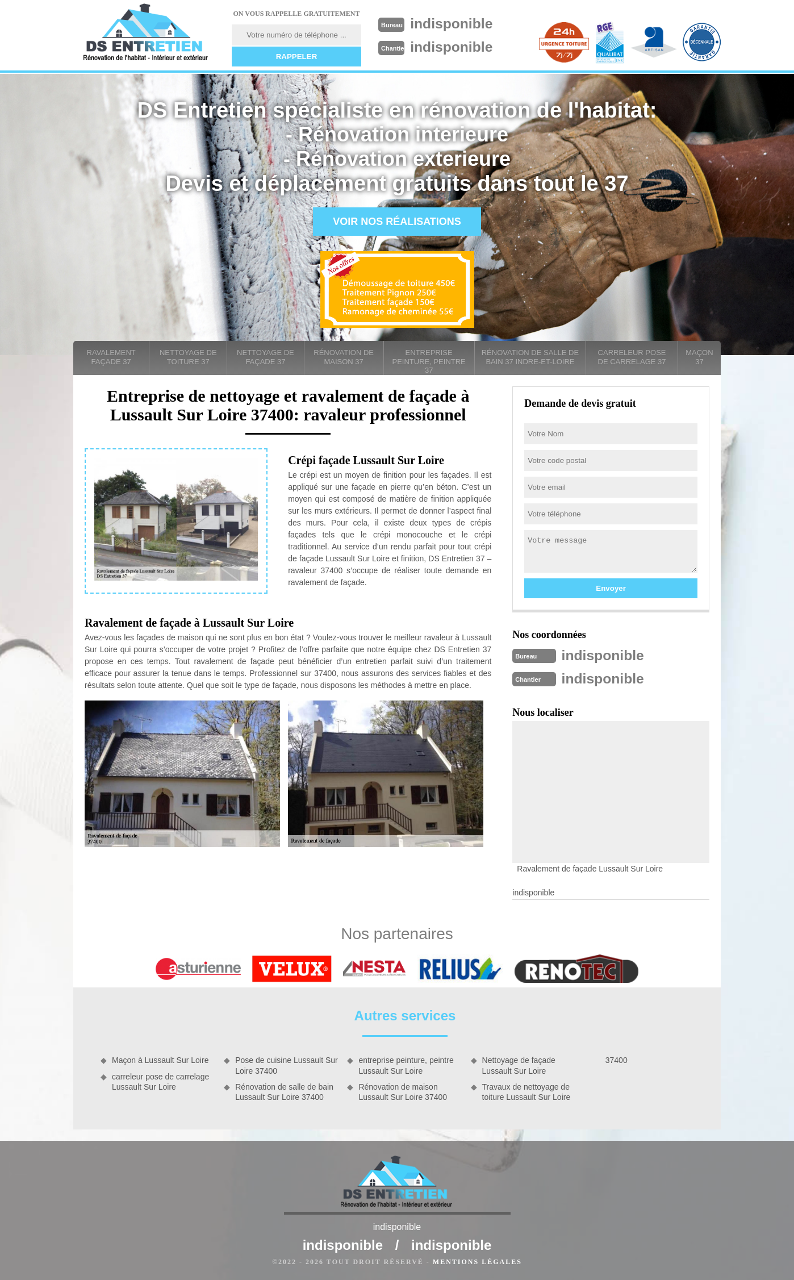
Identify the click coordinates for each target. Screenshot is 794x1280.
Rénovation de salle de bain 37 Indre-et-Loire (530, 357)
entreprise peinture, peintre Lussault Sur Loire (405, 1064)
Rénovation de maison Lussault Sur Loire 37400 (402, 1090)
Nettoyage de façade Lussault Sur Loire (518, 1064)
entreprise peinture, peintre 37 (429, 361)
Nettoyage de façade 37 (265, 357)
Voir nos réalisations (397, 221)
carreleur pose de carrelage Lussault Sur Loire (160, 1080)
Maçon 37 (699, 357)
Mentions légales (477, 1261)
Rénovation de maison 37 (344, 357)
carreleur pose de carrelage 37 (632, 357)
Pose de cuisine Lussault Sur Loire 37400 (286, 1064)
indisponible (454, 23)
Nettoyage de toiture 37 (188, 357)
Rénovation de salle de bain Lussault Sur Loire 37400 (284, 1090)
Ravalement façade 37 (111, 357)
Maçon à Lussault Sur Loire (160, 1059)
